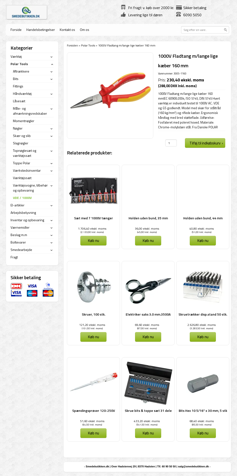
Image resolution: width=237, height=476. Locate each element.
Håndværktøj (22, 93)
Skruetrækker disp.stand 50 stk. (202, 314)
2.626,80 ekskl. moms (201, 325)
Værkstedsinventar (27, 170)
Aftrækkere (21, 71)
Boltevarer (18, 242)
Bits (15, 78)
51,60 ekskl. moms (92, 421)
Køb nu (93, 240)
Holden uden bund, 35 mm (148, 218)
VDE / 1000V (22, 197)
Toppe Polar (21, 162)
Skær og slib (22, 135)
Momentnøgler (23, 120)
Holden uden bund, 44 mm (203, 218)
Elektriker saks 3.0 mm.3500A (148, 314)
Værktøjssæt (22, 177)
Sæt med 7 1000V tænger (93, 218)
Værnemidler (20, 227)
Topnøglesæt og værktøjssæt (24, 153)
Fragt (14, 257)
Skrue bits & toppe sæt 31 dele (148, 410)
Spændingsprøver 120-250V (93, 410)
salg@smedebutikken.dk (193, 466)
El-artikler (17, 205)
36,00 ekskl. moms (147, 228)
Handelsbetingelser (40, 29)
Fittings (18, 86)
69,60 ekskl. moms (147, 325)
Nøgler (18, 128)
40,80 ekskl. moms (202, 228)
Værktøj (16, 56)
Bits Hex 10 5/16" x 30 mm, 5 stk (203, 410)
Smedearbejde (21, 249)
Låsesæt (19, 100)
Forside (16, 29)
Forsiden (72, 45)
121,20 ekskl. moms (92, 325)
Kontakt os (67, 29)
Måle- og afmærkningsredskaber (30, 111)
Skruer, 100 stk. (93, 314)
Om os (84, 29)
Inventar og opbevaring (27, 219)
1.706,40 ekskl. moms (92, 228)
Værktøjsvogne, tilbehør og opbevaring (30, 188)
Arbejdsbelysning (23, 212)
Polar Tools (88, 45)
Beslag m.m (19, 234)
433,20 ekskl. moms (147, 421)
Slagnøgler (20, 143)
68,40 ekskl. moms (202, 421)
